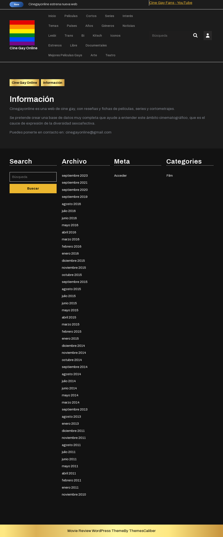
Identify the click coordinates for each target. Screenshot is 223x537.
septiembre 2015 (75, 281)
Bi (82, 35)
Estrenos (55, 45)
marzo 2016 (70, 238)
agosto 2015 (71, 288)
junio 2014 (69, 387)
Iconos (115, 35)
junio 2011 (69, 458)
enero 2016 (70, 253)
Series (109, 16)
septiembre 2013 (75, 408)
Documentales (96, 45)
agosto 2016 (71, 203)
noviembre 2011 (74, 437)
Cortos (91, 16)
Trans (68, 35)
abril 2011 (69, 472)
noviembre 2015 (74, 267)
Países (72, 25)
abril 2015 (69, 316)
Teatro (110, 55)
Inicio (52, 16)
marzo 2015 (70, 323)
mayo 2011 (70, 465)
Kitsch (97, 35)
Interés (128, 16)
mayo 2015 (70, 309)
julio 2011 (69, 451)
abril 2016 (69, 231)
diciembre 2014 (73, 345)
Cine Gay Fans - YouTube (170, 3)
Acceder (120, 174)
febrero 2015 (71, 330)
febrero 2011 (71, 479)
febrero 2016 (71, 245)
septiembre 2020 (75, 189)
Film (169, 174)
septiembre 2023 (75, 174)
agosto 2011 (71, 444)
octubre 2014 (72, 359)
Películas (71, 16)
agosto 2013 (71, 415)
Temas (53, 25)
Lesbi (52, 35)
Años (89, 25)
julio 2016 (69, 210)
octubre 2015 (72, 274)
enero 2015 (70, 338)
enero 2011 (70, 486)
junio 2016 (69, 217)
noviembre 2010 (74, 494)
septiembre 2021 (75, 182)
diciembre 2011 (73, 430)
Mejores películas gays (65, 55)
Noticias (129, 25)
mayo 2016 (70, 224)
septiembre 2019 (75, 196)
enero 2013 (70, 423)
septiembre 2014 (75, 366)
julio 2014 (69, 380)
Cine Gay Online (23, 48)
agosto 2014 (71, 373)
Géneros (107, 25)
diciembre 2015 (73, 260)
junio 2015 (69, 302)
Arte (94, 55)
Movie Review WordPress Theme (96, 531)
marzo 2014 (70, 401)
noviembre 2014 (74, 352)
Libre (73, 45)
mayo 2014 (70, 394)
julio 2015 (69, 295)
